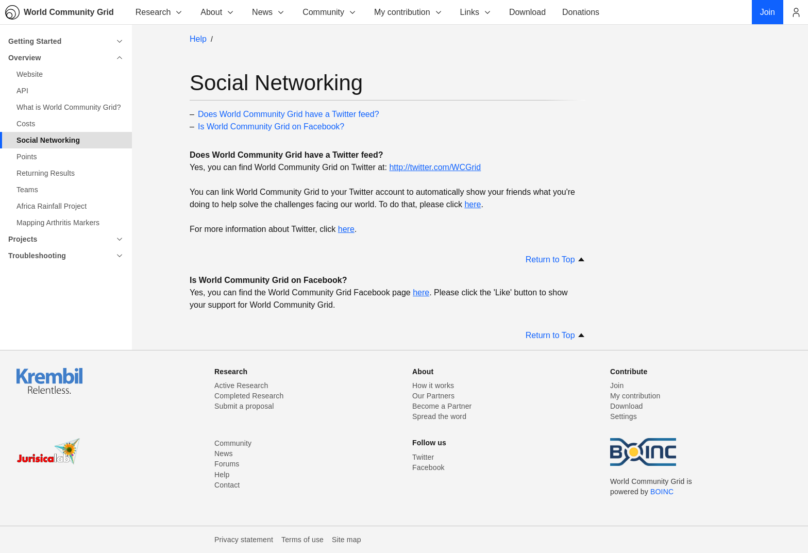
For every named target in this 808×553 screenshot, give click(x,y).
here (472, 204)
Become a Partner (442, 406)
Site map (346, 539)
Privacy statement (243, 539)
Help (198, 39)
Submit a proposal (244, 406)
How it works (433, 385)
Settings (623, 416)
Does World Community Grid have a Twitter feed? (288, 114)
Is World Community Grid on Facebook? (271, 126)
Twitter (423, 457)
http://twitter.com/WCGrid (435, 167)
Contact (227, 485)
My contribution (408, 12)
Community (329, 12)
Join (617, 385)
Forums (226, 464)
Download (626, 406)
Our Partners (433, 396)
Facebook (428, 467)
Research (159, 12)
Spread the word (439, 416)
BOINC (662, 492)
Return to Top (555, 259)
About (217, 12)
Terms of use (302, 539)
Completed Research (248, 396)
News (268, 12)
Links (476, 12)
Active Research (241, 385)
